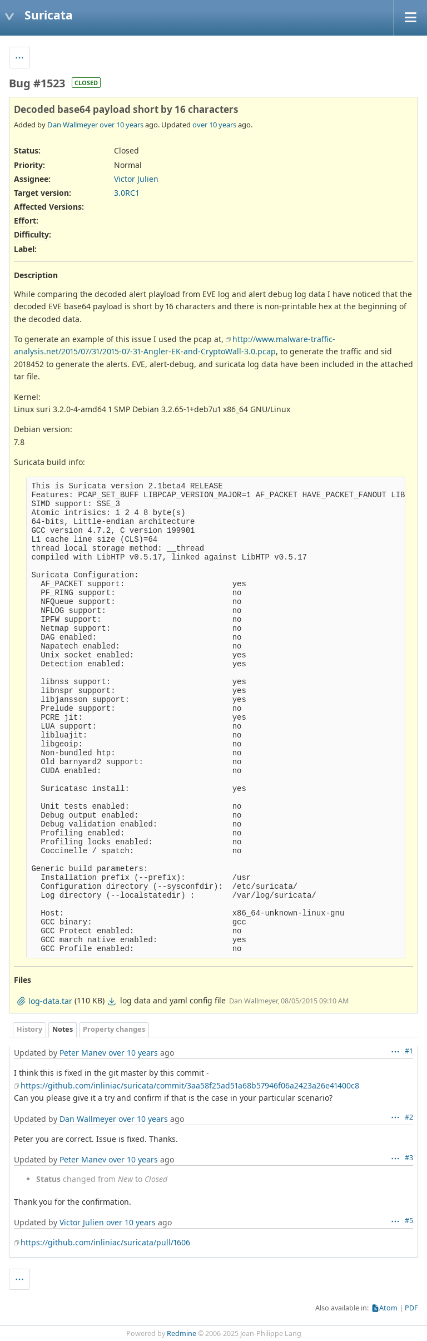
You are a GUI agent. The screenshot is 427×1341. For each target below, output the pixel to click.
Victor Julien (136, 179)
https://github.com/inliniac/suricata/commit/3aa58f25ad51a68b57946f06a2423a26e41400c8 (190, 1085)
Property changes (114, 1029)
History (29, 1029)
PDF (411, 1308)
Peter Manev (82, 1052)
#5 (409, 1220)
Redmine (181, 1333)
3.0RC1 (127, 192)
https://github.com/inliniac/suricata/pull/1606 (105, 1242)
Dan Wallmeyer (72, 125)
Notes (62, 1029)
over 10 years (121, 125)
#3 (409, 1157)
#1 (409, 1051)
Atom (388, 1308)
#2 (409, 1117)
